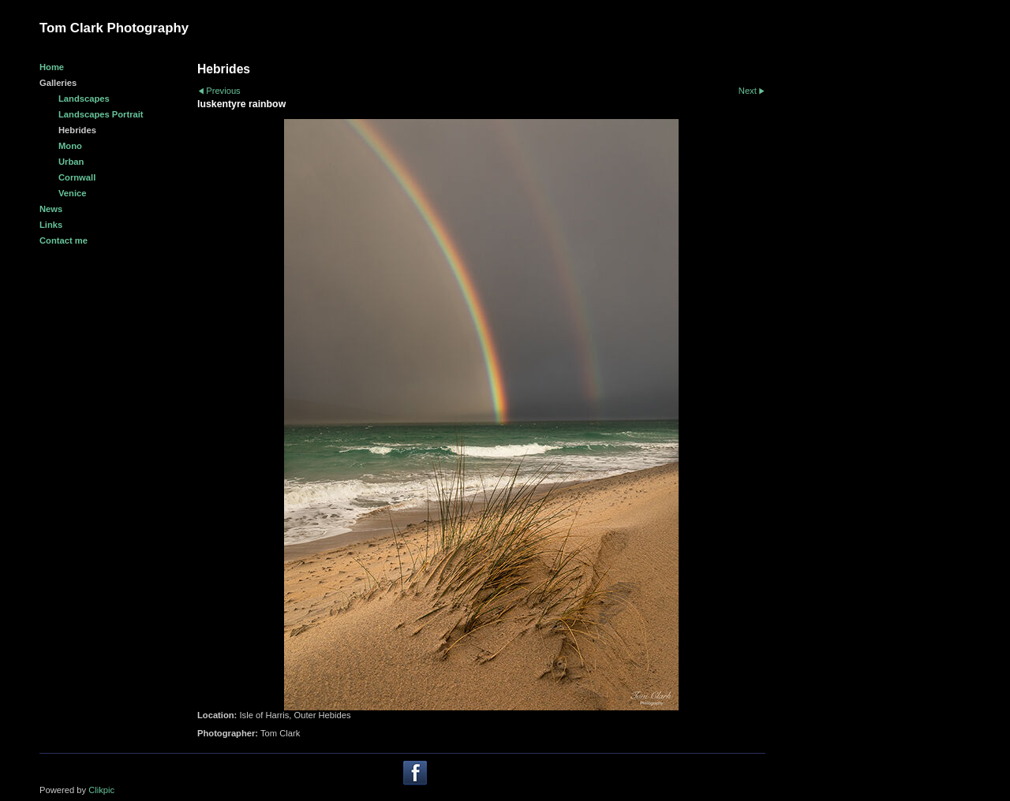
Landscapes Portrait (101, 114)
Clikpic (101, 790)
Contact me (63, 240)
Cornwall (76, 177)
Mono (70, 146)
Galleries (58, 83)
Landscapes (84, 98)
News (50, 209)
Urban (71, 161)
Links (50, 224)
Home (51, 67)
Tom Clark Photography (114, 27)
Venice (72, 193)
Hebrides (77, 130)
